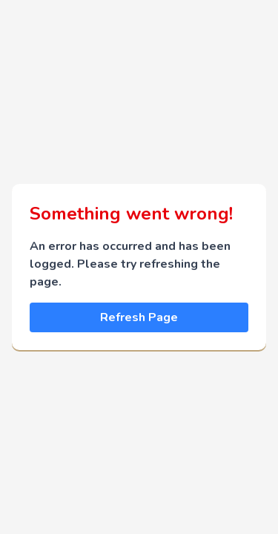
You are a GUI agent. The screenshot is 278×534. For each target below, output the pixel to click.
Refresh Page (139, 317)
